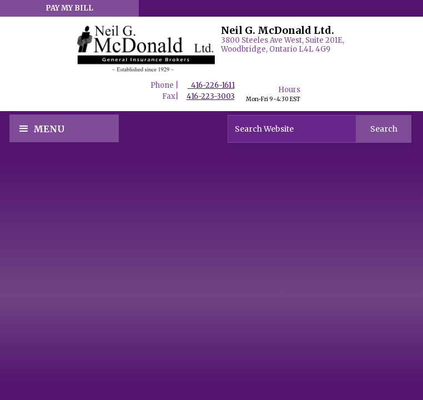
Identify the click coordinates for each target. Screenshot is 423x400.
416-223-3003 (211, 96)
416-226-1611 (211, 85)
